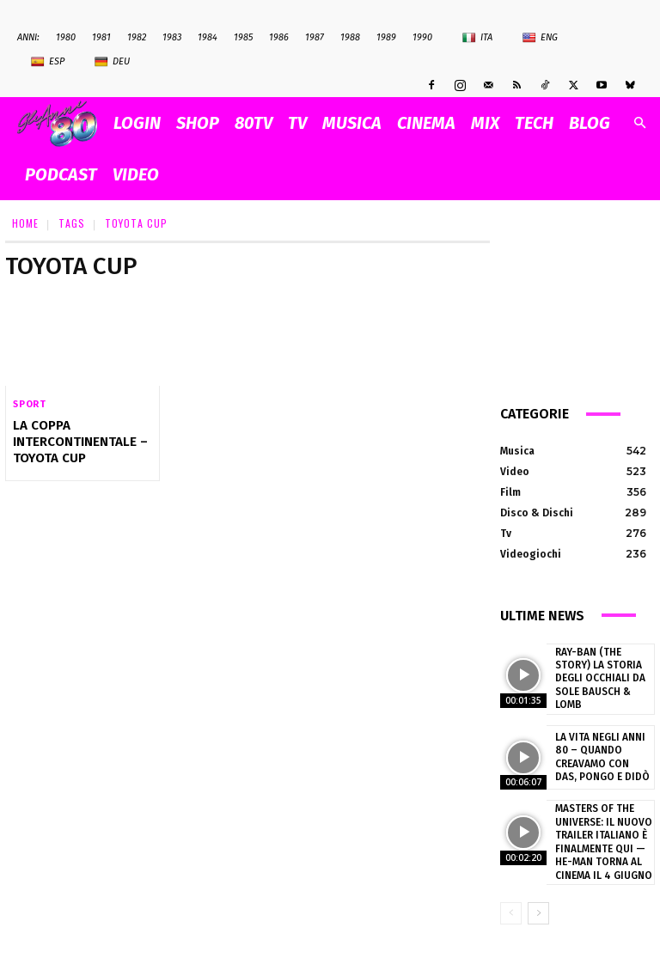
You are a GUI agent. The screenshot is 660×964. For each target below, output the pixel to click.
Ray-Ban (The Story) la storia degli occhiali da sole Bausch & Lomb (603, 675)
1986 (279, 37)
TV (297, 123)
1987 (314, 37)
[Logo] (61, 123)
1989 (386, 37)
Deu (112, 62)
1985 (243, 37)
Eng (540, 38)
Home (25, 223)
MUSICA (352, 123)
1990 (422, 37)
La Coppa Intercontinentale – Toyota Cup (75, 440)
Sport (29, 404)
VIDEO (136, 174)
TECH (534, 123)
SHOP (197, 123)
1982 (136, 37)
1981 (101, 37)
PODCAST (61, 174)
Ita (477, 38)
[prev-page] (511, 901)
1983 (171, 37)
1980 (66, 37)
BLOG (589, 123)
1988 (350, 37)
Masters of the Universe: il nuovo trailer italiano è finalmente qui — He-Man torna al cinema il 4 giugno (599, 832)
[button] (639, 123)
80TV (253, 123)
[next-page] (538, 901)
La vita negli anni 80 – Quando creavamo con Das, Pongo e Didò (602, 750)
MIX (485, 123)
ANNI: (28, 37)
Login (137, 123)
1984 (207, 37)
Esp (47, 62)
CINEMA (426, 123)
